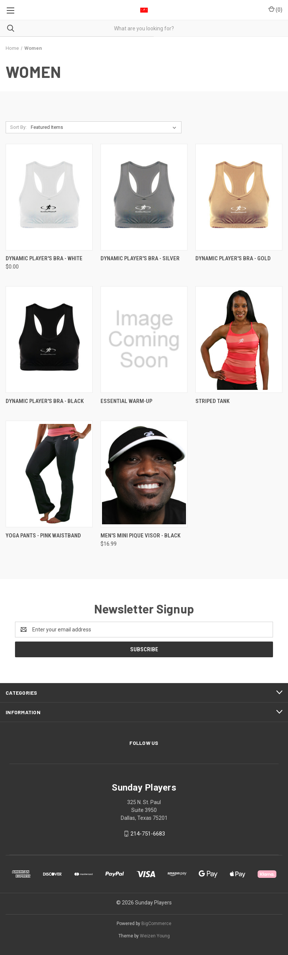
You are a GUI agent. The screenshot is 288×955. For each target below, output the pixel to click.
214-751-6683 (147, 833)
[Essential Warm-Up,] (144, 339)
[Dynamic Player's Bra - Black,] (49, 339)
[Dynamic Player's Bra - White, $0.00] (49, 197)
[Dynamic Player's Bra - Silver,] (144, 197)
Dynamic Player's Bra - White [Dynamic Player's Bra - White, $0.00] (44, 258)
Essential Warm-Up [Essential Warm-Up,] (126, 401)
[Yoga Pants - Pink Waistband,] (49, 474)
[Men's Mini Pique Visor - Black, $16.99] (144, 474)
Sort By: (18, 127)
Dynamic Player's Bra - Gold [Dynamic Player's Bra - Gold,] (233, 258)
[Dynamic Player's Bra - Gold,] (239, 197)
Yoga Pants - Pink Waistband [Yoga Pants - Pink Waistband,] (43, 535)
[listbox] (105, 127)
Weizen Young (155, 936)
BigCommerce (156, 923)
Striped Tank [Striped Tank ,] (212, 401)
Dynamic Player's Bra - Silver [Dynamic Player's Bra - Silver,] (140, 258)
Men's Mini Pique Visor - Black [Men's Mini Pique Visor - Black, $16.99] (140, 535)
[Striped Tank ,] (239, 339)
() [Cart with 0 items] (275, 9)
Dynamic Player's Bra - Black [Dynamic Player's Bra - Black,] (45, 401)
